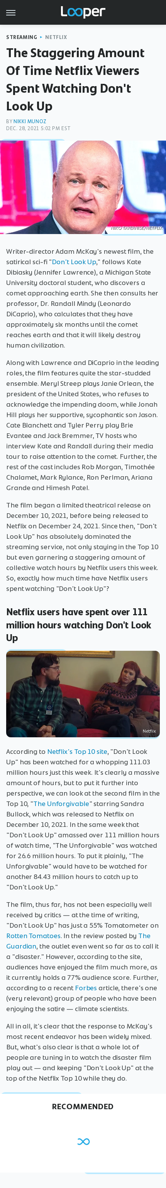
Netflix (56, 37)
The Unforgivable (61, 803)
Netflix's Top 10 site (77, 751)
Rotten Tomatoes (33, 935)
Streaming (21, 37)
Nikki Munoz (30, 121)
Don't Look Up (74, 261)
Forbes (86, 988)
